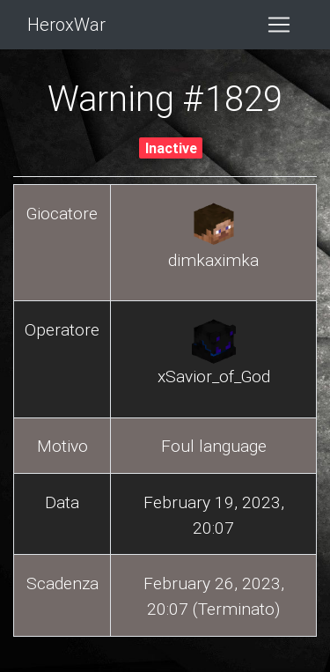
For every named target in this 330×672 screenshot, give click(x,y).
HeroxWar (66, 24)
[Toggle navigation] (279, 24)
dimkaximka (213, 259)
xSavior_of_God (214, 376)
